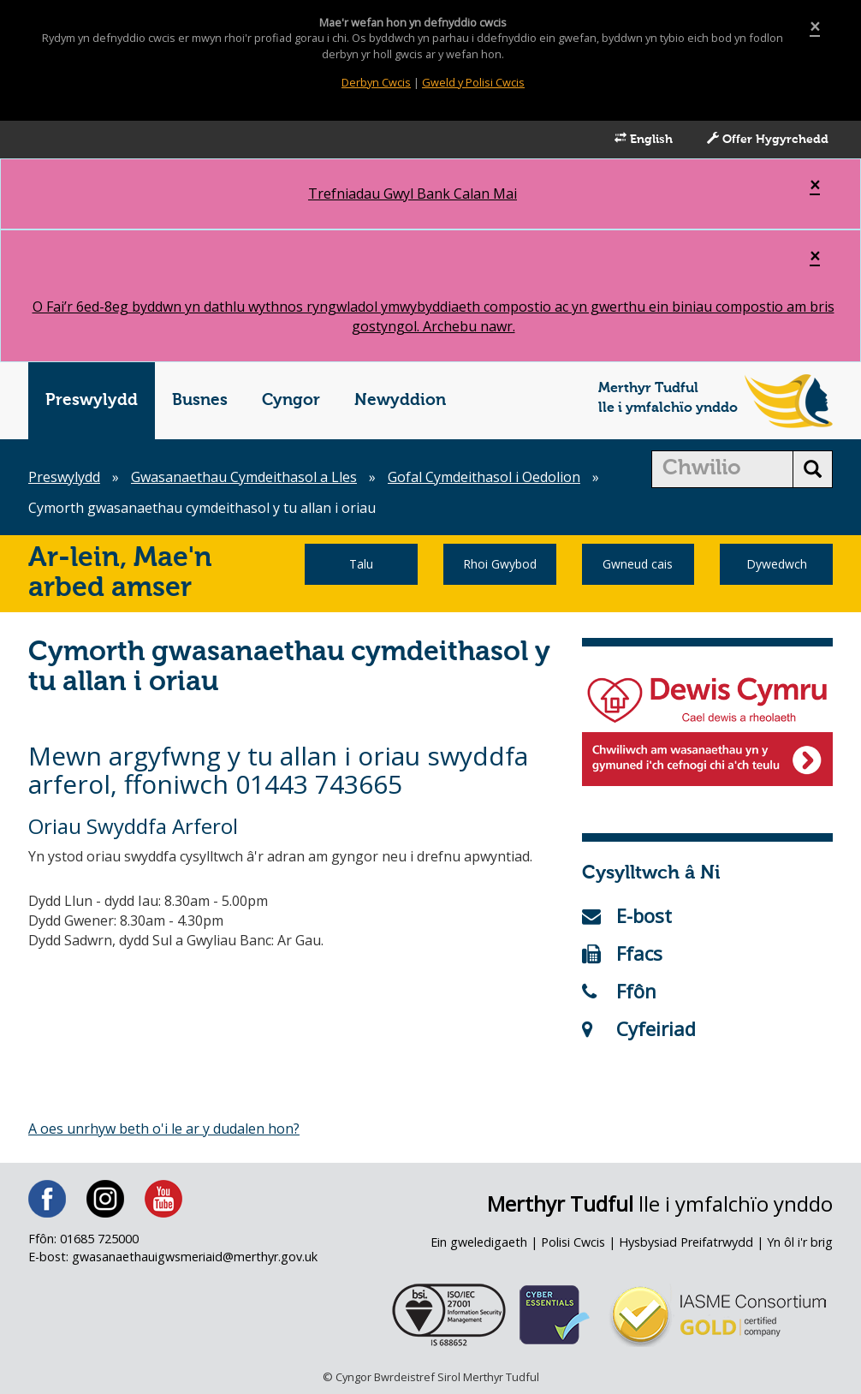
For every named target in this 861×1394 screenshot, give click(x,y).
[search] (722, 469)
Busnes (200, 400)
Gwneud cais (638, 564)
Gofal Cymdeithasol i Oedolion (484, 477)
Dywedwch (776, 564)
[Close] (814, 27)
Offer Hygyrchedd (767, 139)
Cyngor (291, 400)
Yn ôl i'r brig (800, 1242)
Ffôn (619, 991)
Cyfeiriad (639, 1028)
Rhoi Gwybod (500, 564)
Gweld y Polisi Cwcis (473, 82)
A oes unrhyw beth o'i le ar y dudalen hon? (164, 1128)
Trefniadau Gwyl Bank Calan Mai (412, 193)
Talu (361, 564)
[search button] (813, 469)
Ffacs (622, 953)
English (644, 139)
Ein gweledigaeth (478, 1242)
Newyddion (400, 400)
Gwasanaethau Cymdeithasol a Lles (244, 477)
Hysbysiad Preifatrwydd (686, 1242)
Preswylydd (91, 400)
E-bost (627, 915)
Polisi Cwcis (573, 1242)
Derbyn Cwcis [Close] (376, 82)
